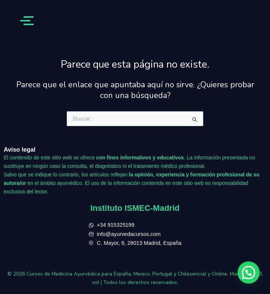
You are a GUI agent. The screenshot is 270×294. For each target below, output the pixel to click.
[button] (249, 272)
